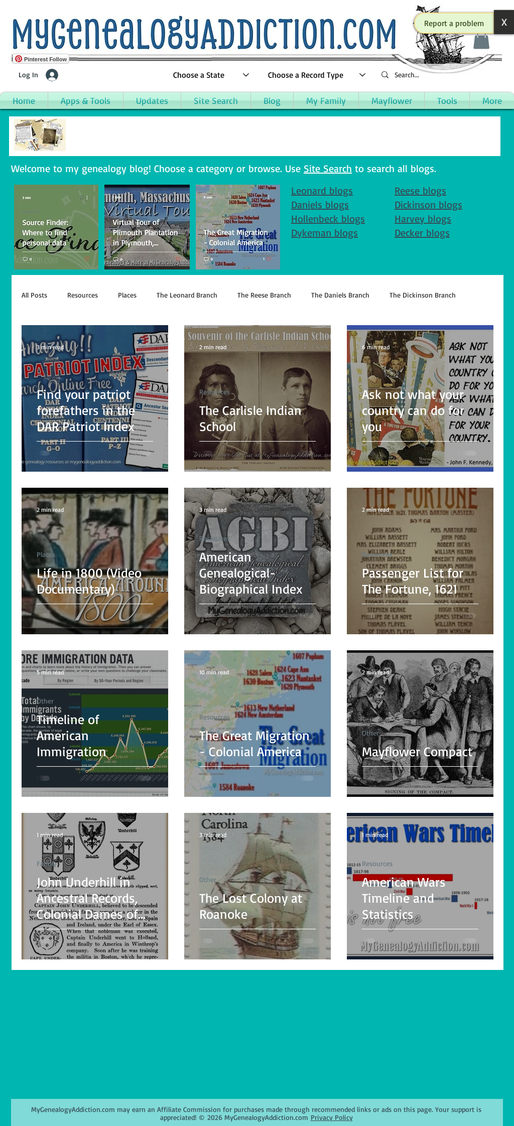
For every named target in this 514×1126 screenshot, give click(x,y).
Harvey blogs (423, 218)
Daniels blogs (320, 204)
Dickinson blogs (428, 204)
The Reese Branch (264, 295)
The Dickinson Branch (423, 295)
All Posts (34, 295)
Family (47, 863)
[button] (454, 23)
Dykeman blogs (324, 232)
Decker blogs (422, 232)
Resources (82, 295)
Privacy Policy (332, 1117)
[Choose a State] (211, 75)
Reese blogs (420, 190)
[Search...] (438, 75)
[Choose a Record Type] (317, 75)
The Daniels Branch (340, 295)
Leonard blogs (322, 190)
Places (127, 295)
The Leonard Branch (187, 295)
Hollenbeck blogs (328, 218)
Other (45, 700)
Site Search (328, 168)
